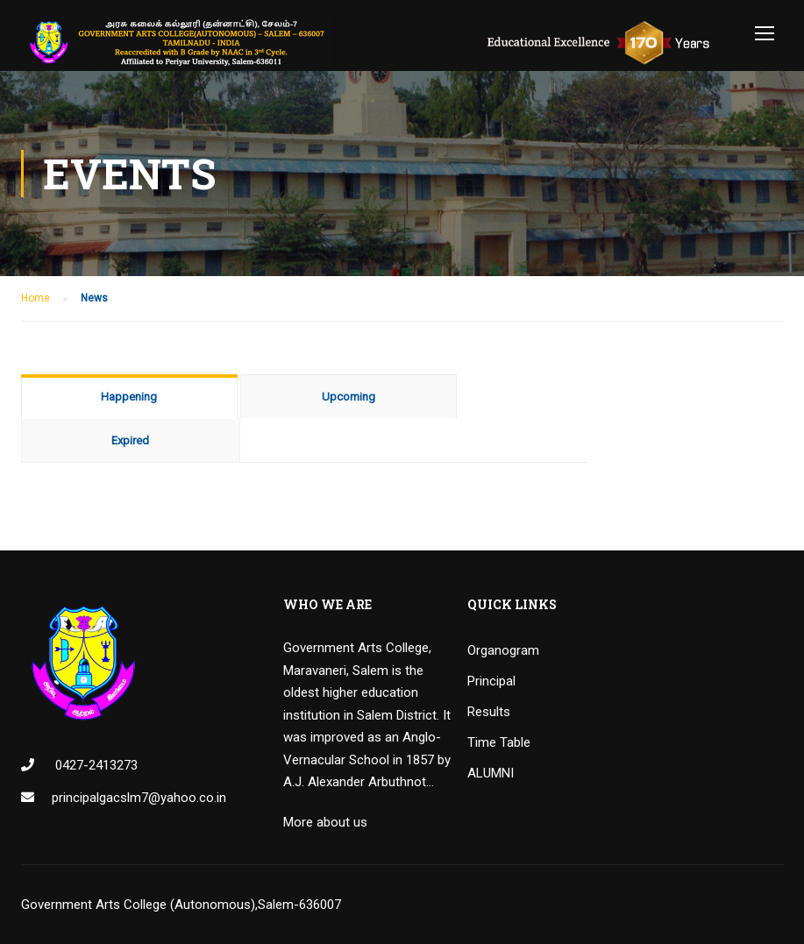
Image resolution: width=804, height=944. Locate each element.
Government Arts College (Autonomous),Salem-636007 (181, 904)
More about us (325, 822)
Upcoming (348, 396)
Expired (130, 440)
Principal (491, 681)
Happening (129, 396)
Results (488, 712)
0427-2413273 (95, 765)
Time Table (498, 742)
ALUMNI (490, 773)
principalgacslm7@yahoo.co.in (139, 798)
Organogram (503, 650)
